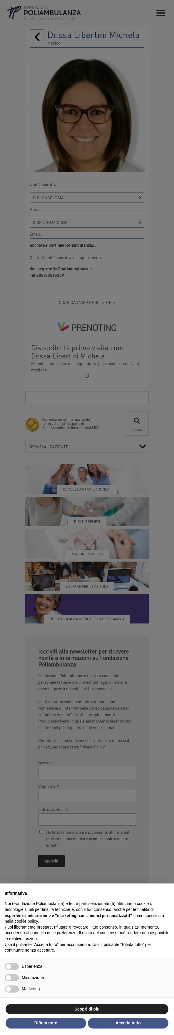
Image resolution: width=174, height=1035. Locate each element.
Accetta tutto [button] (128, 1023)
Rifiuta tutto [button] (46, 1023)
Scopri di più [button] (87, 1009)
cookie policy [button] (26, 921)
